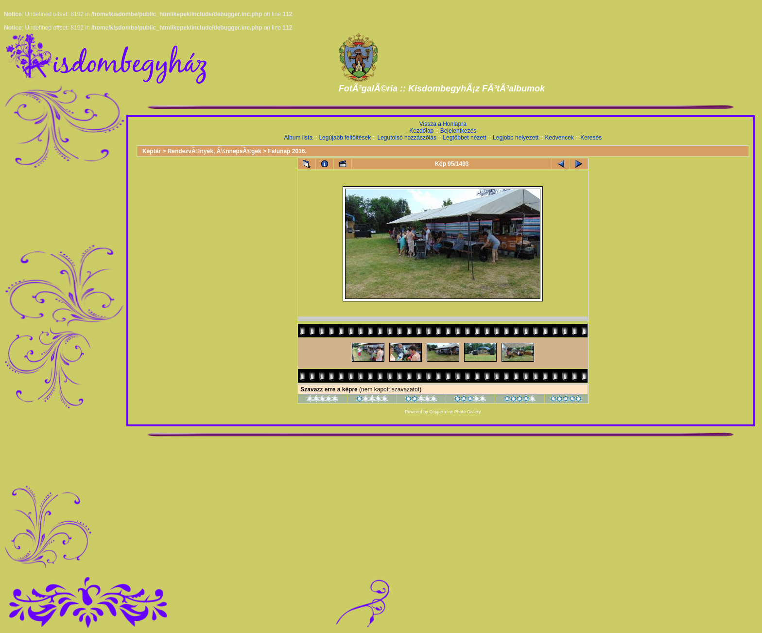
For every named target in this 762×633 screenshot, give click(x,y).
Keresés (591, 137)
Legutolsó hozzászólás (407, 137)
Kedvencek (559, 137)
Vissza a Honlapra (443, 124)
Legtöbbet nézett (464, 137)
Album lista (298, 137)
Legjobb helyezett (515, 137)
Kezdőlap (421, 130)
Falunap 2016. (287, 151)
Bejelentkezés (458, 130)
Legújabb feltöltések (345, 137)
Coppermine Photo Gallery (455, 411)
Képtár (151, 151)
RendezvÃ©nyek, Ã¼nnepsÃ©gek (214, 151)
